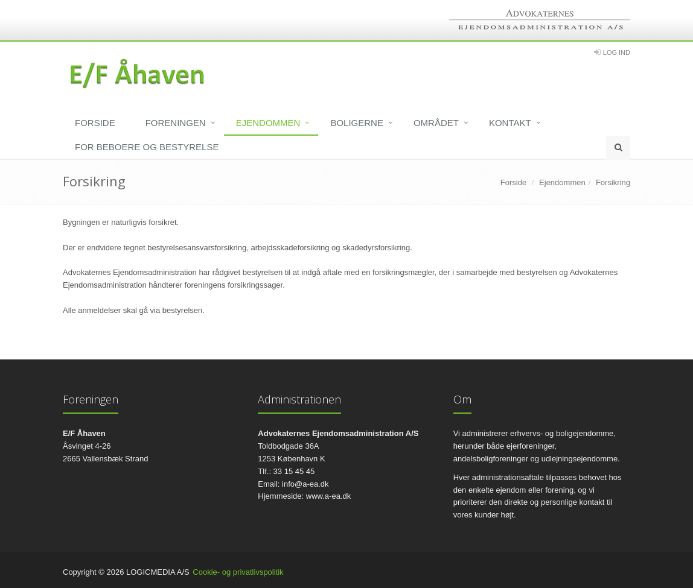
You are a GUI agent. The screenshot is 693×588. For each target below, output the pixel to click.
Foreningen (175, 123)
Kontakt (510, 123)
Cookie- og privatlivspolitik (238, 572)
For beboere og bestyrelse (147, 147)
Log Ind (616, 52)
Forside (95, 123)
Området (436, 123)
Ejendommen (268, 123)
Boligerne (356, 123)
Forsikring (613, 182)
